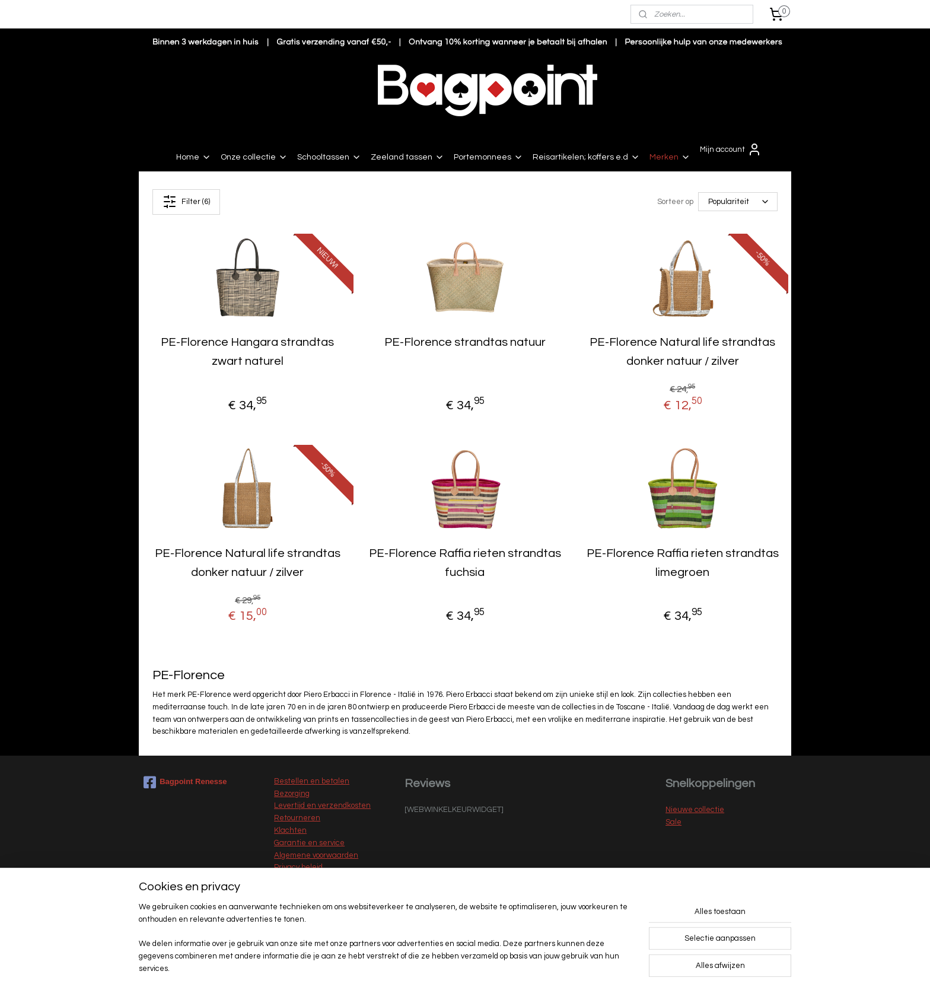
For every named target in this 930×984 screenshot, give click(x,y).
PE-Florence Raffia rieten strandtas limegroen (683, 562)
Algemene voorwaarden (316, 855)
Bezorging (292, 793)
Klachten (290, 830)
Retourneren (297, 818)
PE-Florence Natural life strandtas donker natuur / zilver (682, 351)
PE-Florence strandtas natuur (465, 342)
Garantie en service (309, 843)
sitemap (430, 962)
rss (451, 962)
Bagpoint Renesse (185, 782)
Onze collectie (254, 157)
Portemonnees (488, 157)
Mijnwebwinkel (589, 962)
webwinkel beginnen (492, 962)
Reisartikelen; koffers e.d (586, 157)
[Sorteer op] (738, 202)
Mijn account (731, 149)
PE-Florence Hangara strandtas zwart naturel (247, 351)
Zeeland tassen (407, 157)
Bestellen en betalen (311, 781)
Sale (673, 822)
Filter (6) (186, 202)
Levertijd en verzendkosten (322, 805)
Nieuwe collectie (694, 809)
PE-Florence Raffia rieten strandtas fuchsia (465, 562)
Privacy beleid (298, 867)
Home (193, 157)
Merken (669, 157)
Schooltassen (329, 157)
